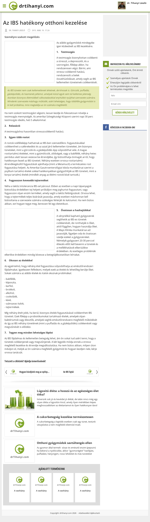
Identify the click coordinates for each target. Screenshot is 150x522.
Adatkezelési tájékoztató (89, 513)
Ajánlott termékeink (52, 469)
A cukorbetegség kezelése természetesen (65, 417)
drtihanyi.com (66, 513)
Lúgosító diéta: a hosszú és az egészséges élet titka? (68, 392)
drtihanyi (31, 5)
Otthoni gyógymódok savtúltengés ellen (64, 443)
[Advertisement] (29, 61)
